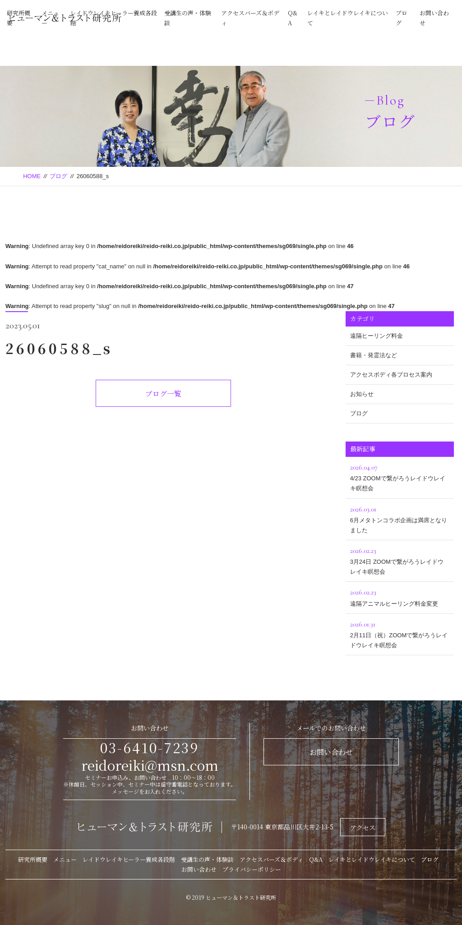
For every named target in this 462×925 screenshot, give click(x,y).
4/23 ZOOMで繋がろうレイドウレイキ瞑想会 (399, 476)
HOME (32, 176)
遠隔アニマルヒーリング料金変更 (399, 596)
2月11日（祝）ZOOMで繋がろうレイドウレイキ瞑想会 (399, 633)
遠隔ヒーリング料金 (376, 335)
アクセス (362, 827)
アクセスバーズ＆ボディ (271, 859)
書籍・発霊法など (373, 355)
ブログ (58, 176)
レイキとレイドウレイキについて (371, 859)
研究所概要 (32, 859)
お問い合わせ (331, 752)
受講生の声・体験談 (207, 859)
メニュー (65, 859)
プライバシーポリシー (251, 869)
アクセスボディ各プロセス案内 (391, 374)
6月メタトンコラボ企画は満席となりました (399, 518)
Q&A (316, 859)
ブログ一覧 (163, 393)
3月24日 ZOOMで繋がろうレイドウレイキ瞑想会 (399, 560)
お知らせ (362, 394)
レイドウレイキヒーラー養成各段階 (129, 859)
